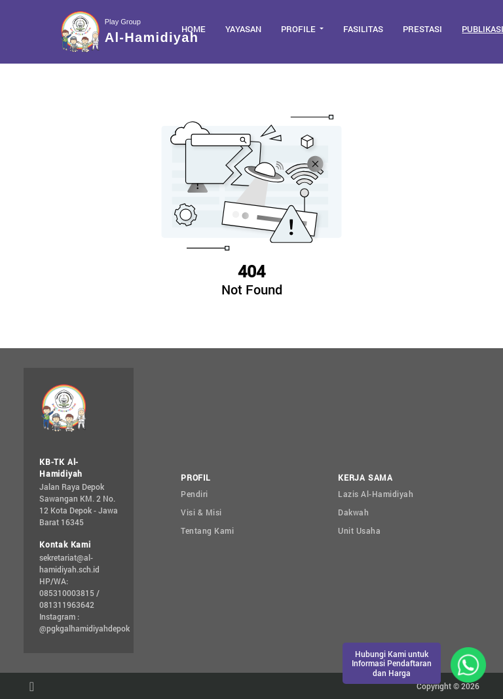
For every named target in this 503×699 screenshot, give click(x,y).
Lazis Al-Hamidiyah (375, 494)
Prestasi (422, 29)
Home (193, 29)
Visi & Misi (201, 512)
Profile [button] (299, 29)
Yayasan (243, 29)
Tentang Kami (207, 530)
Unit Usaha (359, 530)
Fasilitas (363, 29)
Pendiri (194, 494)
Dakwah (353, 512)
